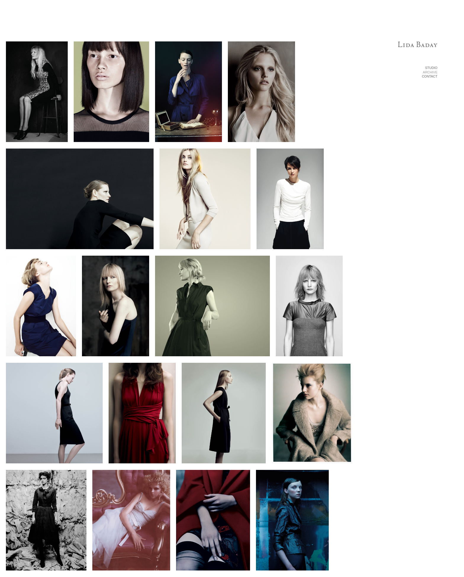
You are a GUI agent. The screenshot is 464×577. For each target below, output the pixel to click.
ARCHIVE (430, 72)
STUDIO (431, 68)
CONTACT (429, 76)
